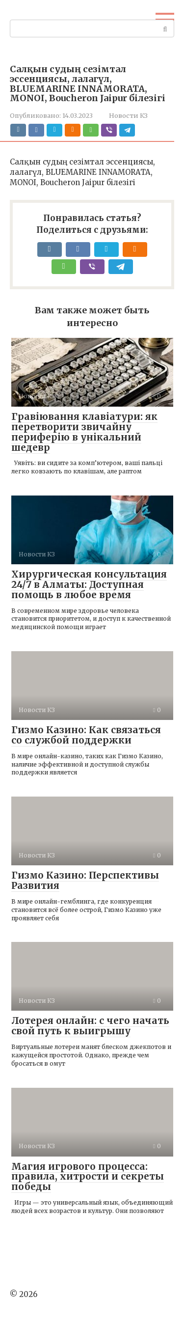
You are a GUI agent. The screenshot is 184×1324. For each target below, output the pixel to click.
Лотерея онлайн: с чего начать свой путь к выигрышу (90, 1026)
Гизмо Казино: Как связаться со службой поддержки (86, 735)
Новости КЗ (128, 115)
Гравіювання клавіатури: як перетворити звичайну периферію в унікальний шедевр (84, 432)
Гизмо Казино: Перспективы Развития (85, 880)
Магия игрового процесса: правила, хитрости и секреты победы (87, 1176)
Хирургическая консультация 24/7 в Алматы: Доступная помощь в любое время (89, 584)
